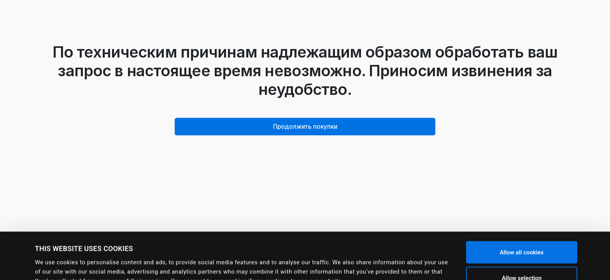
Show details (335, 262)
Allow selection (522, 234)
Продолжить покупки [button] (305, 126)
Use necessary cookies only (522, 259)
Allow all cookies (521, 208)
